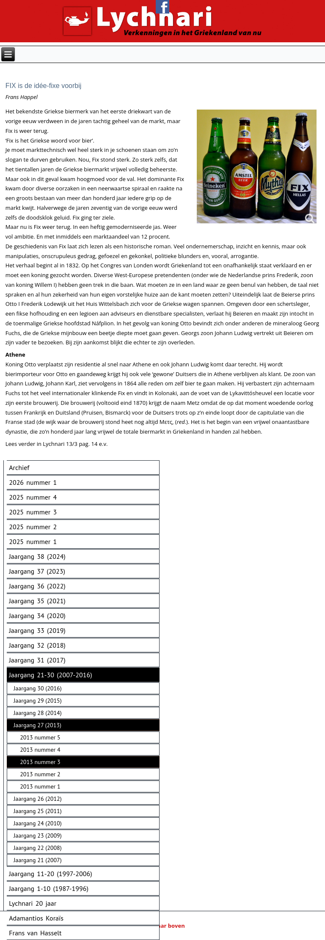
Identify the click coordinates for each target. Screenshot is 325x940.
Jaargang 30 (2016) (37, 688)
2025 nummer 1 (33, 541)
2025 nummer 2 (33, 526)
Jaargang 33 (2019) (37, 630)
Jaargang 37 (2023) (37, 571)
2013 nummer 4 (40, 749)
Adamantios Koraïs (36, 918)
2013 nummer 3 (40, 762)
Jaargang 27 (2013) (37, 725)
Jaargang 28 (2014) (37, 713)
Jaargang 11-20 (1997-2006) (50, 873)
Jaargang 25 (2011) (37, 811)
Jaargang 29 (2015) (37, 700)
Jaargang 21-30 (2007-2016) (50, 675)
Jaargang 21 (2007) (37, 860)
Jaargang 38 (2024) (37, 556)
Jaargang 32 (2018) (37, 645)
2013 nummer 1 (40, 786)
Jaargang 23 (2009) (37, 835)
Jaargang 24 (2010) (37, 823)
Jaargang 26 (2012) (37, 799)
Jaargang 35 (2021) (37, 600)
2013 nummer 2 (40, 774)
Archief (19, 467)
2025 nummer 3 (33, 512)
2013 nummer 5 (40, 737)
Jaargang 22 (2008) (37, 848)
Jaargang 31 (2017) (37, 660)
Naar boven (162, 925)
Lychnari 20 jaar (32, 903)
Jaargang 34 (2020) (37, 615)
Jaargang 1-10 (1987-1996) (48, 888)
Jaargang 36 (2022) (37, 586)
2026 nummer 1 (33, 482)
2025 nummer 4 (33, 497)
